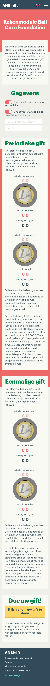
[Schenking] (25, 128)
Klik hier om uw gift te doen (25, 611)
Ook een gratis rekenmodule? (18, 658)
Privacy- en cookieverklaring (18, 670)
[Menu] (46, 5)
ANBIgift (10, 5)
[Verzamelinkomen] (25, 122)
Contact (8, 662)
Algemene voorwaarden (16, 666)
